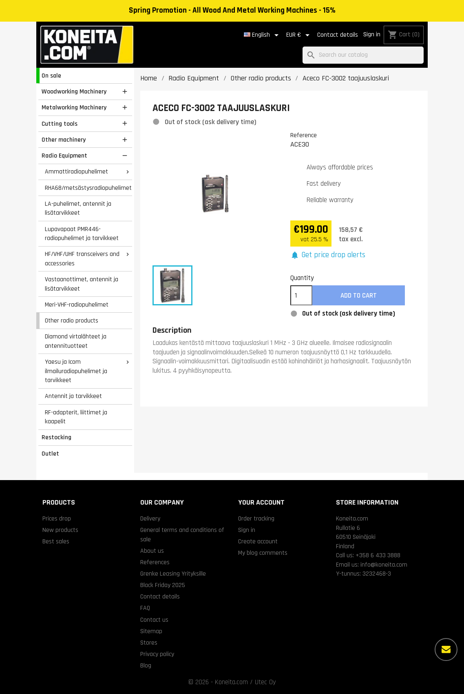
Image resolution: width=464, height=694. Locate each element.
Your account (261, 502)
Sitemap (151, 631)
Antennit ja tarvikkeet (73, 396)
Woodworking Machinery (74, 91)
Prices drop (56, 518)
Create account (258, 541)
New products (60, 530)
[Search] (363, 55)
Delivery (150, 518)
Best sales (55, 541)
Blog (145, 665)
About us (152, 551)
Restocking (56, 437)
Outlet (50, 453)
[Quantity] (301, 295)
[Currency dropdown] (299, 35)
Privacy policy (157, 654)
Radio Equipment (64, 155)
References (155, 562)
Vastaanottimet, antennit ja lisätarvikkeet (81, 284)
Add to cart (358, 295)
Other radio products (71, 320)
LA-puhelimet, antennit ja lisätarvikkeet (78, 208)
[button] (328, 255)
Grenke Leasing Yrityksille (173, 573)
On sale (51, 75)
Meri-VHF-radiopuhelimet (76, 304)
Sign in (371, 34)
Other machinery (64, 140)
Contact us (154, 620)
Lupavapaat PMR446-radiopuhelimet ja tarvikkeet (82, 233)
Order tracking (256, 518)
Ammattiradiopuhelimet (76, 171)
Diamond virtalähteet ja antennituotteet (75, 341)
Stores (148, 642)
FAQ (145, 608)
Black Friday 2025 (162, 585)
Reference (303, 135)
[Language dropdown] (262, 35)
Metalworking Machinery (74, 107)
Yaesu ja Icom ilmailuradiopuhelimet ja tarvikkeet (76, 371)
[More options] (446, 649)
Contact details (337, 35)
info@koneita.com (383, 565)
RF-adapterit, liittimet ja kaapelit (76, 417)
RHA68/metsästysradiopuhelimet (88, 188)
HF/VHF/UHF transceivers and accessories (82, 258)
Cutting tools (59, 124)
